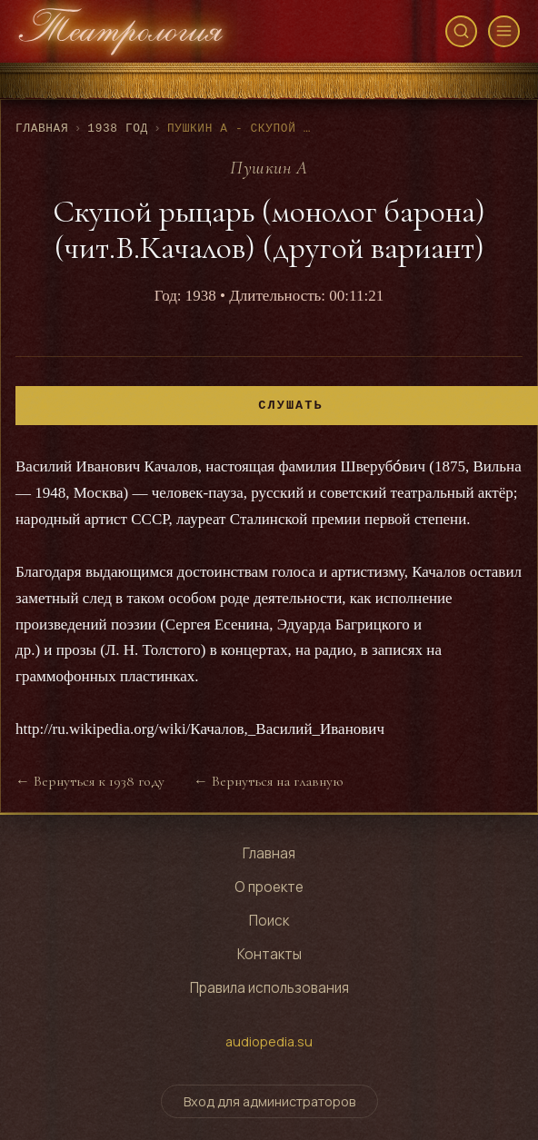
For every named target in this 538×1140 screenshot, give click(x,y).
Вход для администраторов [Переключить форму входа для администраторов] (269, 1101)
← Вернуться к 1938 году (89, 781)
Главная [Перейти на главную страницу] (269, 853)
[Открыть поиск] (461, 31)
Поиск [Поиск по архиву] (269, 920)
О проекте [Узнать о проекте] (269, 887)
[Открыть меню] (504, 31)
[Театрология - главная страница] (121, 31)
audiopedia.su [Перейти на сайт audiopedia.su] (269, 1041)
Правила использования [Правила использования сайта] (269, 987)
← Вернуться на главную (268, 781)
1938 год (117, 128)
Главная (41, 128)
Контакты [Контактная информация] (269, 954)
